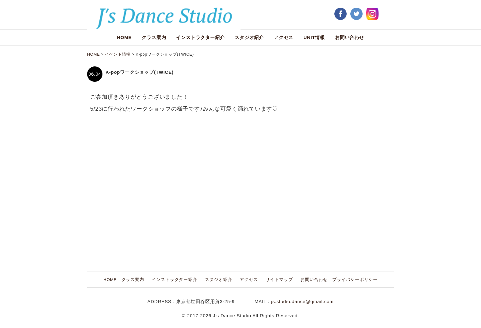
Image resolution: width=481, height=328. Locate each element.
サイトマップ (279, 279)
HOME (124, 37)
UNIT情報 (314, 37)
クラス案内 (154, 37)
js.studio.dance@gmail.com (302, 301)
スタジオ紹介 (249, 37)
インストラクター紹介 (200, 37)
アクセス (283, 37)
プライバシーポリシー (355, 279)
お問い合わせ (349, 37)
